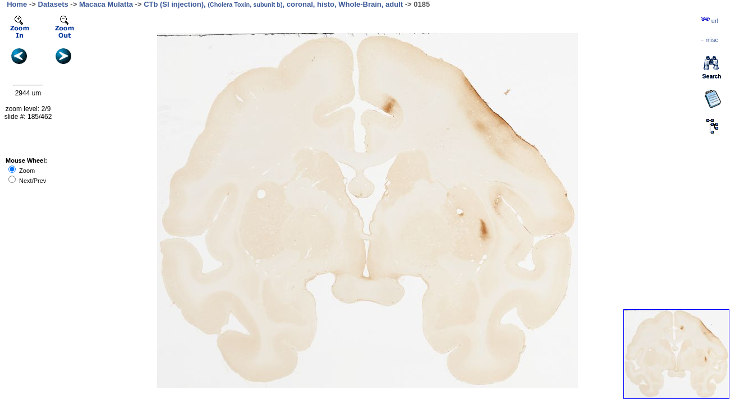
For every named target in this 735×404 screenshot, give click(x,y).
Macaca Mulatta (106, 4)
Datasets (53, 4)
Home (17, 4)
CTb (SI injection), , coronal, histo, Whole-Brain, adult (273, 4)
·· (709, 39)
